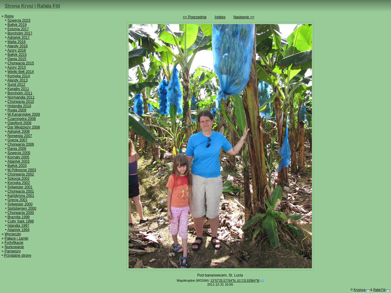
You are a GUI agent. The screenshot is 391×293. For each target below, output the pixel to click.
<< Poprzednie (194, 17)
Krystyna (360, 289)
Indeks (220, 17)
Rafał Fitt (379, 289)
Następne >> (243, 17)
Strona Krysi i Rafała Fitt (32, 6)
